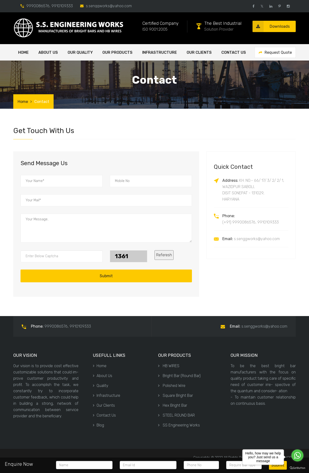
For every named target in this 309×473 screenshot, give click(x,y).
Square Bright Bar (175, 395)
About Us (102, 375)
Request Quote (275, 52)
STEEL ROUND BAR (176, 415)
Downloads (271, 26)
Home (23, 52)
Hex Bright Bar (172, 405)
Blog (98, 425)
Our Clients (199, 52)
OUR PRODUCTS (117, 52)
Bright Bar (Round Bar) (179, 375)
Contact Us (233, 52)
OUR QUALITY (80, 52)
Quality (100, 385)
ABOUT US (48, 52)
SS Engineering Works (179, 425)
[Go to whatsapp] (297, 455)
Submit (106, 276)
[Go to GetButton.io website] (297, 468)
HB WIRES (168, 366)
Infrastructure (159, 52)
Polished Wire (171, 385)
